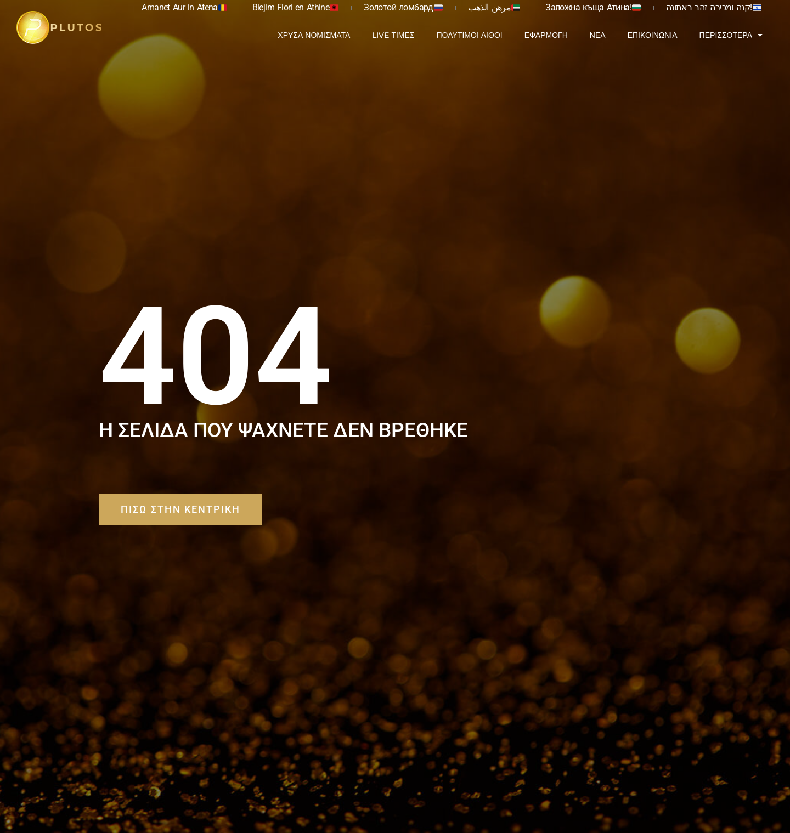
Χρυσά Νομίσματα (314, 35)
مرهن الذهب (494, 7)
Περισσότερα (731, 35)
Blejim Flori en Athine (295, 7)
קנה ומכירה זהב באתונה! (713, 7)
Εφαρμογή (546, 35)
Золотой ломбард (403, 7)
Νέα (598, 35)
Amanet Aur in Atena (184, 7)
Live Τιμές (393, 35)
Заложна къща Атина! (593, 7)
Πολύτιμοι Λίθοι (469, 35)
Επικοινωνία (653, 35)
